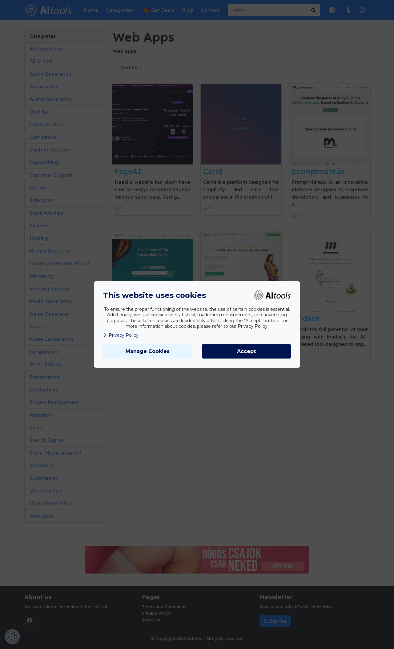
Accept (246, 351)
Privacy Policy (121, 335)
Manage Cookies (148, 351)
